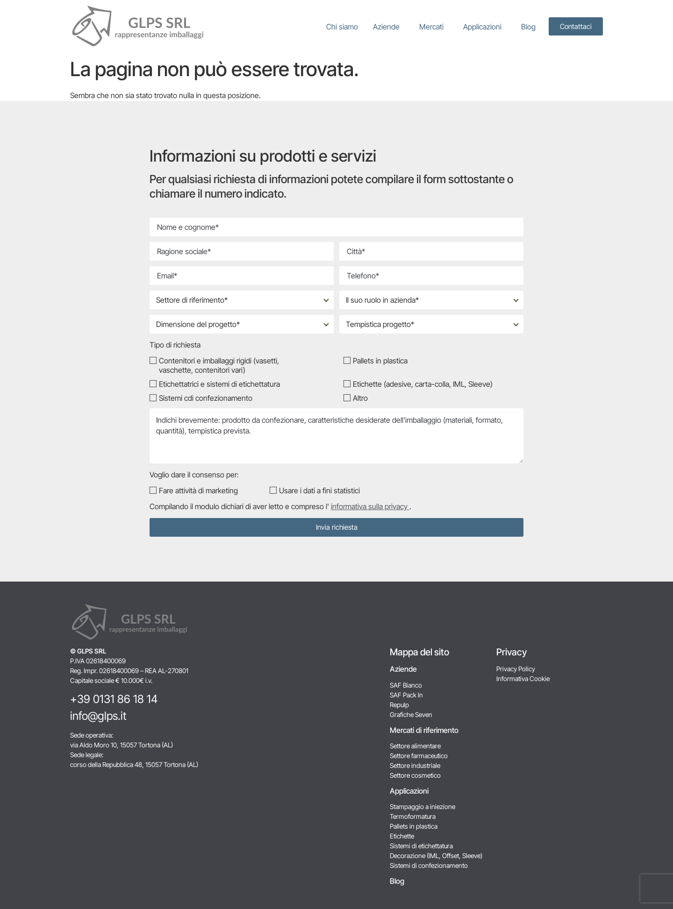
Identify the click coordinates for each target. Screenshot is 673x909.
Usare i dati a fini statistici (319, 490)
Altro (360, 398)
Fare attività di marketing (198, 490)
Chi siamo (342, 26)
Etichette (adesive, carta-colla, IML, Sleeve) (423, 384)
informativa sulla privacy (370, 506)
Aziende (388, 26)
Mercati (433, 26)
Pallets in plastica (380, 360)
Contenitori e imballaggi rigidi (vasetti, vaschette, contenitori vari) (219, 365)
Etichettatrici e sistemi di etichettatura (219, 384)
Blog (528, 26)
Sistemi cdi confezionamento (205, 398)
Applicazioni (484, 26)
